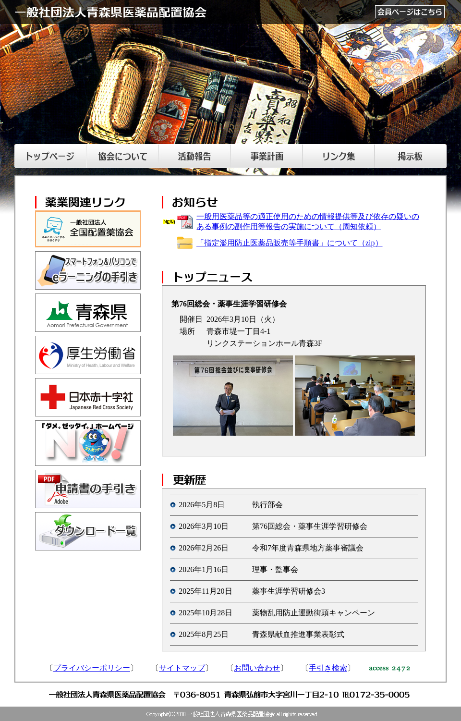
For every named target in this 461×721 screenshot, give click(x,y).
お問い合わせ (257, 668)
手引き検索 (328, 668)
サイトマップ (182, 668)
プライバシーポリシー (91, 668)
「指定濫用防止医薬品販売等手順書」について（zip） (289, 243)
